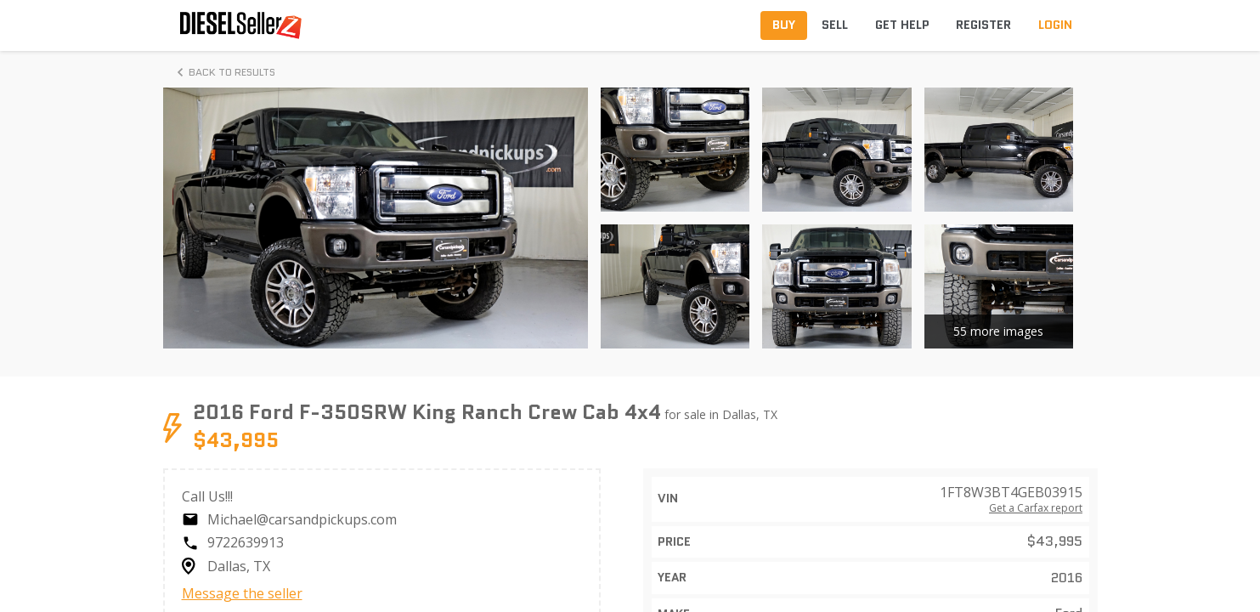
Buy (783, 24)
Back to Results (223, 72)
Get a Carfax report (1035, 508)
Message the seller (242, 593)
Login (1055, 24)
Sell (835, 24)
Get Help (902, 24)
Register (983, 24)
